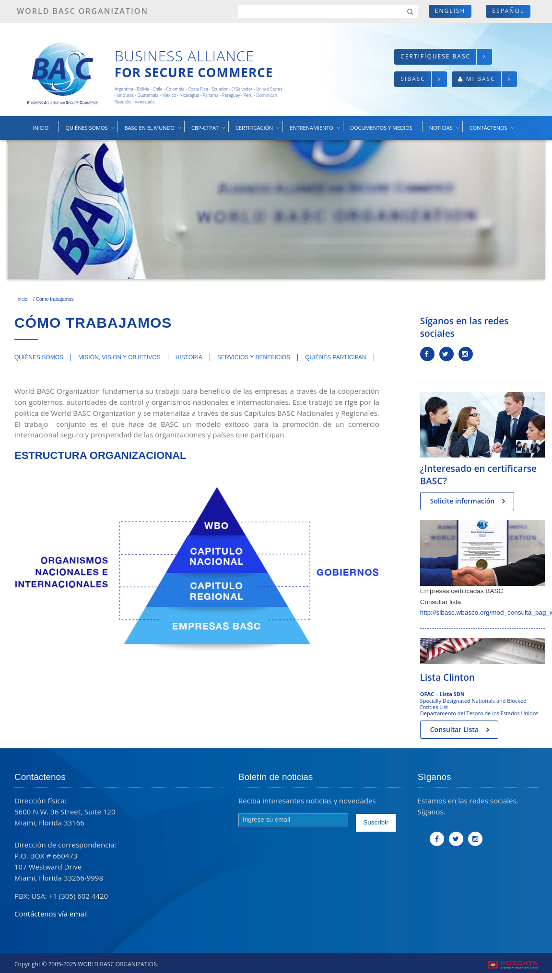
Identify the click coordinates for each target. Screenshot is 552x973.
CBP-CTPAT (209, 131)
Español (508, 11)
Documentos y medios (381, 127)
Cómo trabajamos (55, 299)
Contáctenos (493, 131)
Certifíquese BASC (435, 56)
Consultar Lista (454, 729)
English (450, 11)
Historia (189, 357)
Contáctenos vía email (51, 913)
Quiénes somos (90, 131)
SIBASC (412, 79)
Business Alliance (184, 56)
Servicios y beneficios (253, 357)
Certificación (258, 131)
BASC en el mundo (154, 131)
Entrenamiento (315, 131)
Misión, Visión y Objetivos (119, 357)
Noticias (445, 131)
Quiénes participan (335, 357)
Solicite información (462, 500)
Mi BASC (480, 79)
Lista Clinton (447, 677)
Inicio (40, 127)
